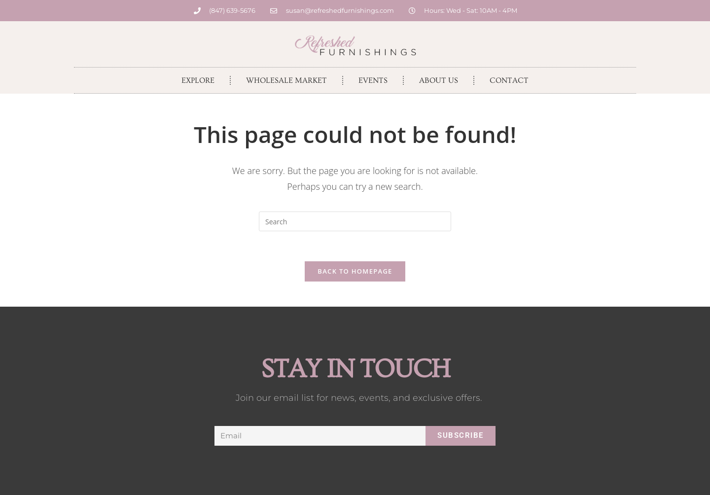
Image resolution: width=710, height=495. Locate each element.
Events (373, 80)
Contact (509, 80)
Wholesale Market (286, 80)
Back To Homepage (355, 271)
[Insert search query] (355, 221)
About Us (438, 80)
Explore (197, 80)
